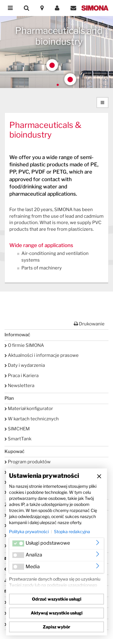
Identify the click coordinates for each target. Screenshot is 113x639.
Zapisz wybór (56, 626)
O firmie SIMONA (24, 345)
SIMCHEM (17, 429)
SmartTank (18, 439)
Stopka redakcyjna (72, 531)
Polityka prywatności (29, 531)
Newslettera (19, 385)
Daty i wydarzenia (25, 365)
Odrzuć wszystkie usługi (56, 599)
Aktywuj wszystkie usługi (57, 612)
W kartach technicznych (32, 419)
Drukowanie (89, 324)
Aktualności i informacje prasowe (42, 355)
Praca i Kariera (22, 375)
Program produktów (28, 462)
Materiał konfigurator (29, 408)
